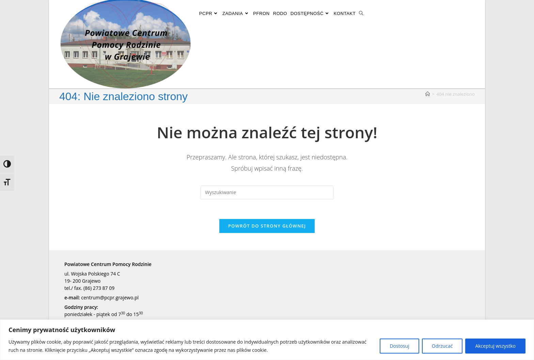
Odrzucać (442, 346)
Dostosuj (399, 346)
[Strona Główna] (427, 94)
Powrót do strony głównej (267, 227)
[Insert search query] (267, 192)
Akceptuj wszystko (495, 346)
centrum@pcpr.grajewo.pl (110, 298)
